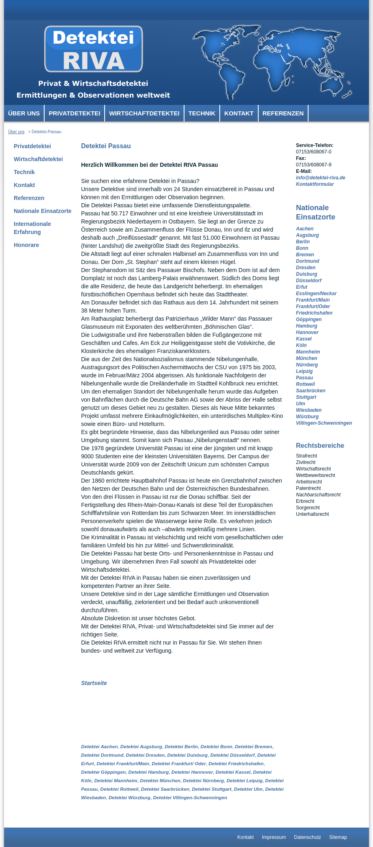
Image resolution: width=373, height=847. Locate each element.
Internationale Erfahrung (32, 228)
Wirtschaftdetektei (144, 113)
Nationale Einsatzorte (42, 211)
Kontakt (238, 113)
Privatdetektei (74, 113)
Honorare (26, 245)
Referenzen (283, 113)
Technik (202, 113)
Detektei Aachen (99, 746)
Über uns (24, 113)
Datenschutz (307, 837)
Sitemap (338, 837)
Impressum (274, 837)
